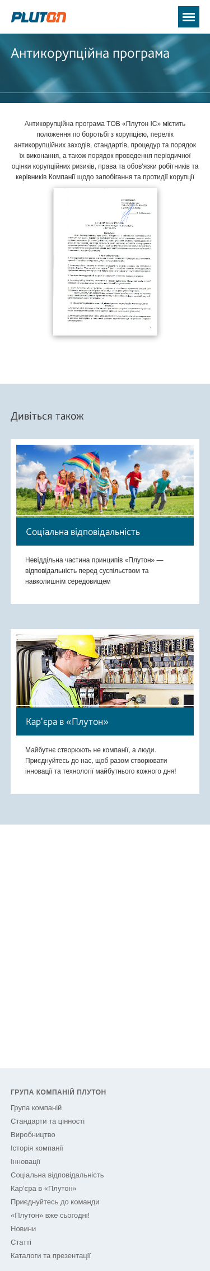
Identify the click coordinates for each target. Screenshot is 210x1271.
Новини (23, 1229)
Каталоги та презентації (51, 1255)
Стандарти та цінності (48, 1121)
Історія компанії (37, 1148)
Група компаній (36, 1108)
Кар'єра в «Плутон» (44, 1188)
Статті (21, 1242)
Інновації (25, 1161)
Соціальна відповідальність (57, 1175)
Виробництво (33, 1134)
